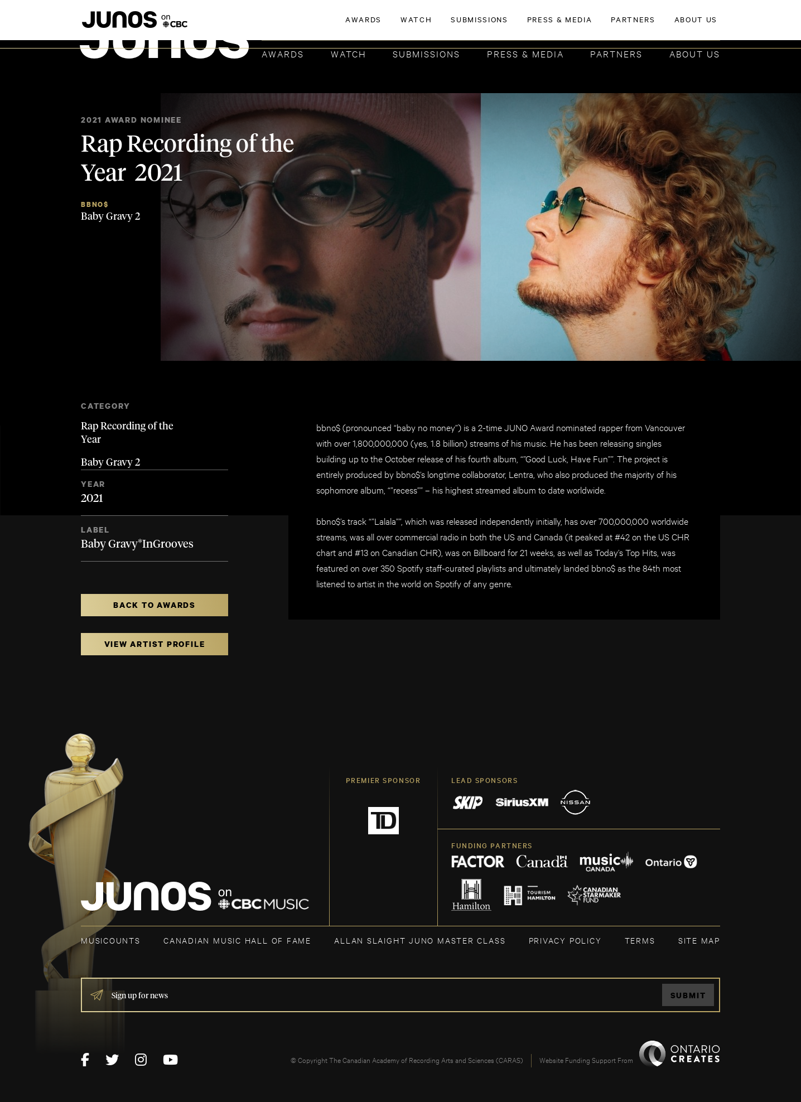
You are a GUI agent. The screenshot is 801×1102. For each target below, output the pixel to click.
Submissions (426, 53)
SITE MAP (699, 940)
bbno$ (95, 204)
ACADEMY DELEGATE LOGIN (667, 26)
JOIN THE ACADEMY (565, 26)
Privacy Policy (565, 940)
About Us (694, 53)
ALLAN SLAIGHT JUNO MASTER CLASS (419, 940)
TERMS (640, 940)
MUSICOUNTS (111, 940)
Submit (688, 995)
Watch (348, 53)
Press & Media (525, 53)
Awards (283, 53)
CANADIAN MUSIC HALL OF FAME (237, 940)
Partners (616, 53)
